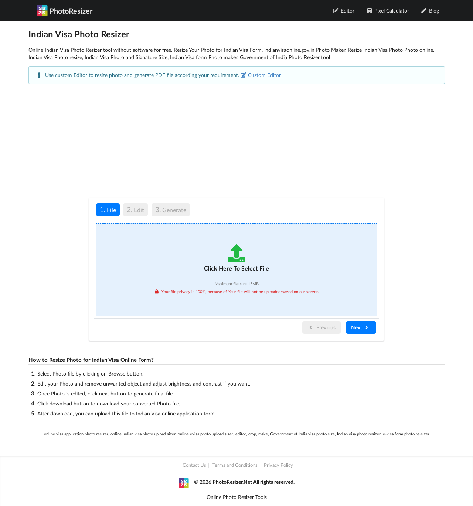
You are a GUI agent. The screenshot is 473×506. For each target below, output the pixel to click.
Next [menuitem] (360, 327)
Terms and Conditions (235, 465)
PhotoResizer (64, 10)
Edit (135, 209)
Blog (430, 10)
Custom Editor (261, 75)
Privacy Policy (278, 465)
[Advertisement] (236, 141)
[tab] (108, 210)
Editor (344, 10)
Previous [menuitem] (321, 327)
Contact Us (194, 465)
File (106, 209)
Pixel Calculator (387, 10)
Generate (170, 209)
